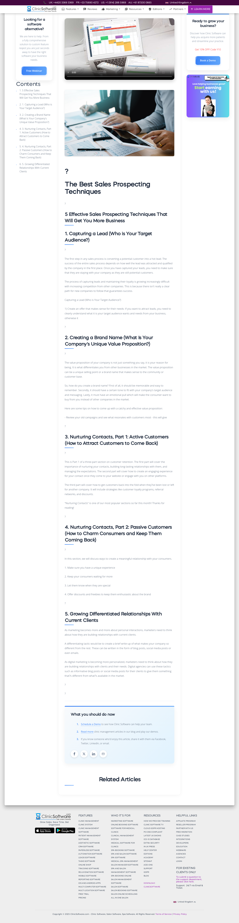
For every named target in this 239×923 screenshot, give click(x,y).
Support (148, 869)
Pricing (82, 898)
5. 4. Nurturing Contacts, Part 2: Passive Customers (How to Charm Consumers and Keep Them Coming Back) (36, 152)
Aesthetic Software (89, 843)
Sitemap (148, 861)
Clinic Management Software (88, 830)
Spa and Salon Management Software (123, 870)
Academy (148, 858)
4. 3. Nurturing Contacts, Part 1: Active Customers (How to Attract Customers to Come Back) (35, 134)
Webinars (181, 850)
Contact (180, 858)
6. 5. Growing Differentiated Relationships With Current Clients (35, 167)
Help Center (150, 850)
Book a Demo (208, 60)
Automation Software (90, 854)
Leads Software (86, 858)
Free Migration (184, 832)
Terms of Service (163, 914)
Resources (133, 9)
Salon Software (119, 887)
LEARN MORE (200, 9)
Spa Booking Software (123, 850)
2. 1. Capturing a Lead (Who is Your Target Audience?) (36, 106)
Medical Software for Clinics (123, 845)
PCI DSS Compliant (153, 832)
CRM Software (85, 847)
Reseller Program (186, 825)
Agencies (181, 854)
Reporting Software (89, 880)
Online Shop (84, 865)
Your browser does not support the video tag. (119, 49)
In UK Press (149, 847)
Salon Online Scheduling (124, 894)
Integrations (183, 839)
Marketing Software (122, 821)
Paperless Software (89, 850)
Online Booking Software (124, 825)
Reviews (90, 9)
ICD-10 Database (152, 839)
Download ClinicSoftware (152, 885)
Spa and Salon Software (124, 854)
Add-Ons (148, 865)
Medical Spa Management (124, 861)
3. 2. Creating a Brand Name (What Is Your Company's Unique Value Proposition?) (35, 118)
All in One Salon (119, 898)
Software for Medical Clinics (123, 830)
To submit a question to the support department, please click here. (189, 879)
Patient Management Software (89, 837)
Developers (182, 843)
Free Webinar (34, 70)
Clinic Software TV (154, 825)
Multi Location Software (91, 890)
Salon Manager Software (124, 865)
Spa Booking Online (121, 876)
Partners (176, 9)
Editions (155, 9)
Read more (87, 731)
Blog (146, 876)
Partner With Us (184, 828)
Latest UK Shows (152, 836)
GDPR (146, 872)
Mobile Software (87, 876)
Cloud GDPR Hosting (154, 828)
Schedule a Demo (91, 724)
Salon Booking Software (124, 890)
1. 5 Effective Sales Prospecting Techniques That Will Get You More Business (35, 94)
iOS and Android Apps (89, 883)
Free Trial (83, 894)
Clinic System (85, 825)
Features (69, 9)
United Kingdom (185, 902)
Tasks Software (86, 861)
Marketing (110, 9)
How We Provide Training (157, 821)
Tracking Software (88, 869)
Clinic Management (88, 821)
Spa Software (118, 858)
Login (179, 861)
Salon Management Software (121, 881)
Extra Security (151, 843)
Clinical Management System (122, 837)
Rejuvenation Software (91, 872)
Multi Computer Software (92, 887)
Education (181, 847)
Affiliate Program (185, 821)
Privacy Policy (180, 914)
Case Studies (182, 836)
